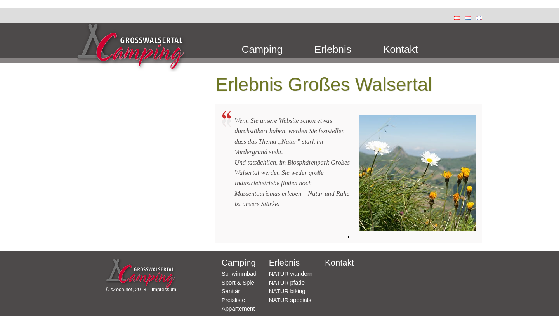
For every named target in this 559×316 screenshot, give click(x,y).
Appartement (238, 308)
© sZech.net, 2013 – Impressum (141, 289)
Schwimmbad (239, 273)
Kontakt (400, 49)
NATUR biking (287, 291)
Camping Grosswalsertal (131, 47)
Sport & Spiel (239, 282)
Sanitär (231, 291)
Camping (262, 49)
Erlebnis (332, 49)
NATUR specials (290, 300)
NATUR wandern (290, 273)
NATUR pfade (287, 282)
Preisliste (233, 300)
